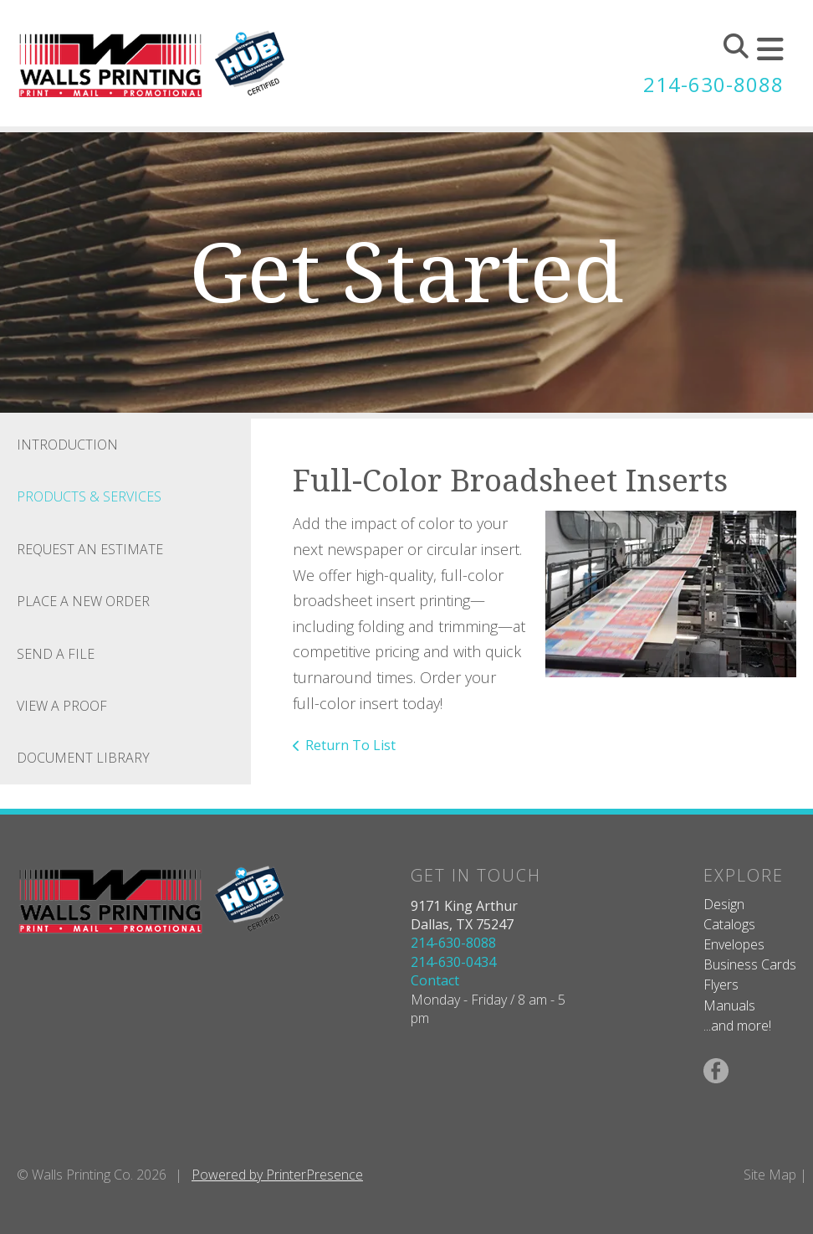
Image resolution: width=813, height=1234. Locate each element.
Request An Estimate (90, 549)
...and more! (737, 1025)
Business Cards (749, 964)
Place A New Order (83, 601)
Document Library (83, 757)
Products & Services (89, 496)
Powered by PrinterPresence (277, 1174)
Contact (435, 980)
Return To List (350, 745)
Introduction (67, 444)
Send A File (56, 654)
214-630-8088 (713, 84)
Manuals (729, 1005)
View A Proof (62, 706)
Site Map (770, 1174)
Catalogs (729, 924)
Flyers (721, 984)
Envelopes (733, 944)
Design (723, 904)
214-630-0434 (453, 962)
